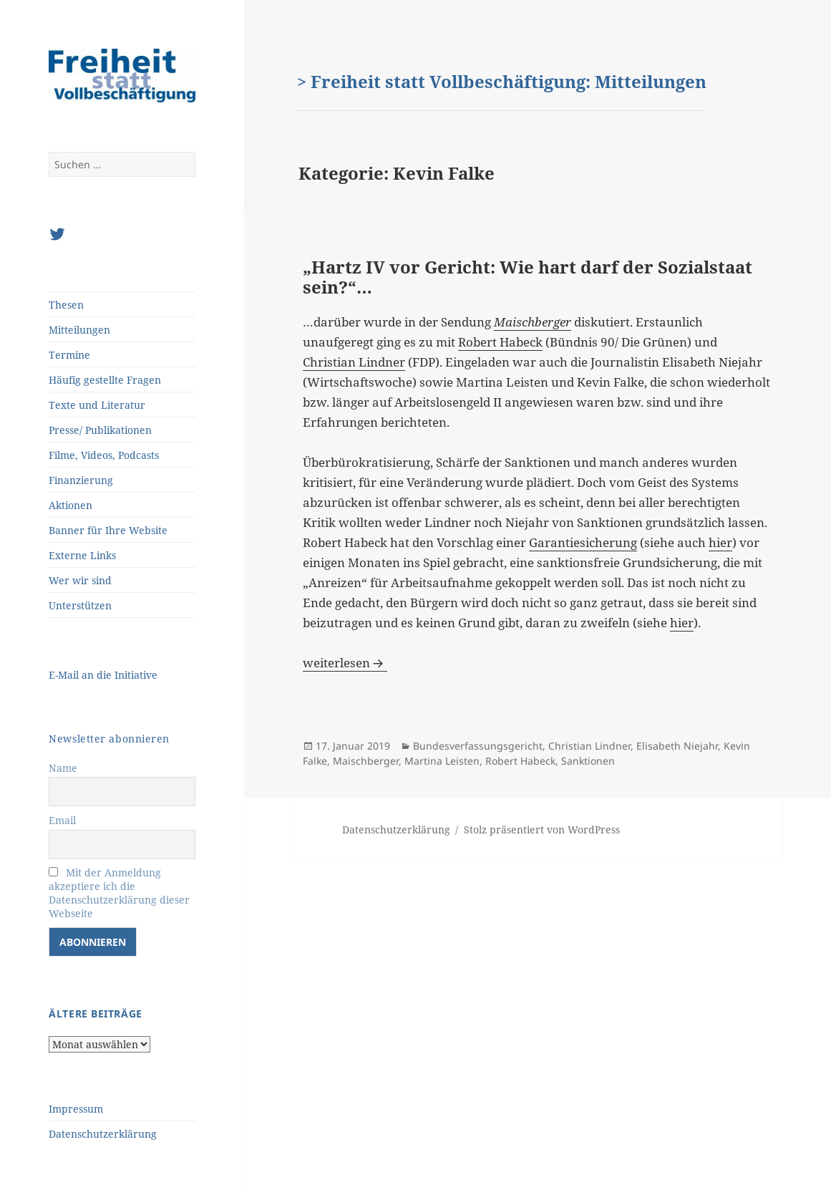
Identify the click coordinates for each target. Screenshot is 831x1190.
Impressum (76, 1109)
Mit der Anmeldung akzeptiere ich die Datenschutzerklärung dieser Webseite (119, 893)
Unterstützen (80, 605)
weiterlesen (345, 662)
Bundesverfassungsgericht (478, 746)
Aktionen (70, 505)
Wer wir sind (80, 580)
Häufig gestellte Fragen (105, 380)
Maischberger (366, 761)
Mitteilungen (79, 330)
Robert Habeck (500, 342)
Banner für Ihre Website (108, 530)
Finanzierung (81, 480)
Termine (69, 355)
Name (63, 768)
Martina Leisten (442, 761)
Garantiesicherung (583, 542)
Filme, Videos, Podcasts (104, 455)
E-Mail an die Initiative (103, 675)
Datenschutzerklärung (103, 1134)
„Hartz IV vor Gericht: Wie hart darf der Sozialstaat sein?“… (527, 277)
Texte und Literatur (97, 405)
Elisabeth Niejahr (677, 746)
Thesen (66, 304)
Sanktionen (588, 761)
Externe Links (82, 555)
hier (720, 542)
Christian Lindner (354, 362)
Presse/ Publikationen (100, 430)
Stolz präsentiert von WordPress (542, 829)
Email (62, 820)
